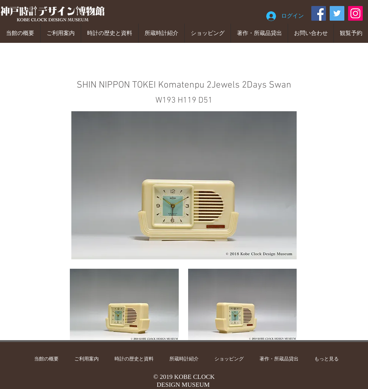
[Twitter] (337, 13)
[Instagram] (355, 13)
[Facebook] (318, 13)
